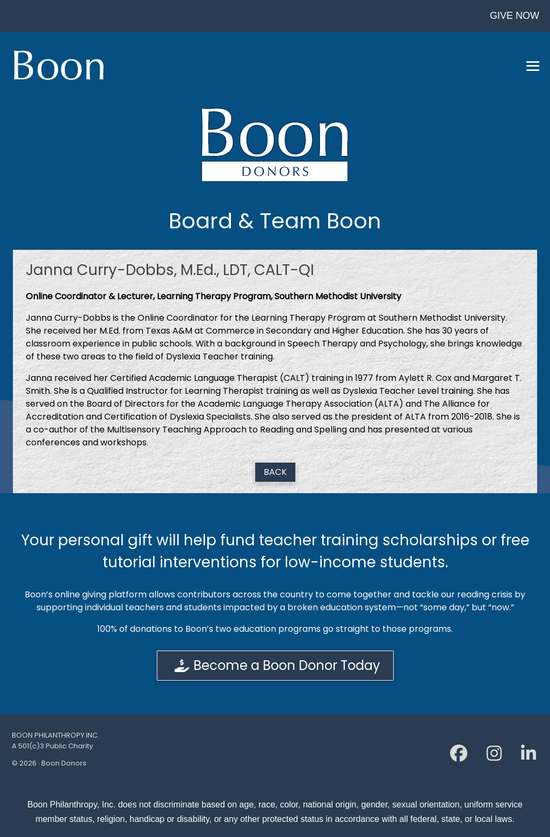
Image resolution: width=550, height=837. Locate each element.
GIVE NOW (514, 15)
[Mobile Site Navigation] (532, 66)
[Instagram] (494, 757)
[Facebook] (458, 757)
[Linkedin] (528, 757)
